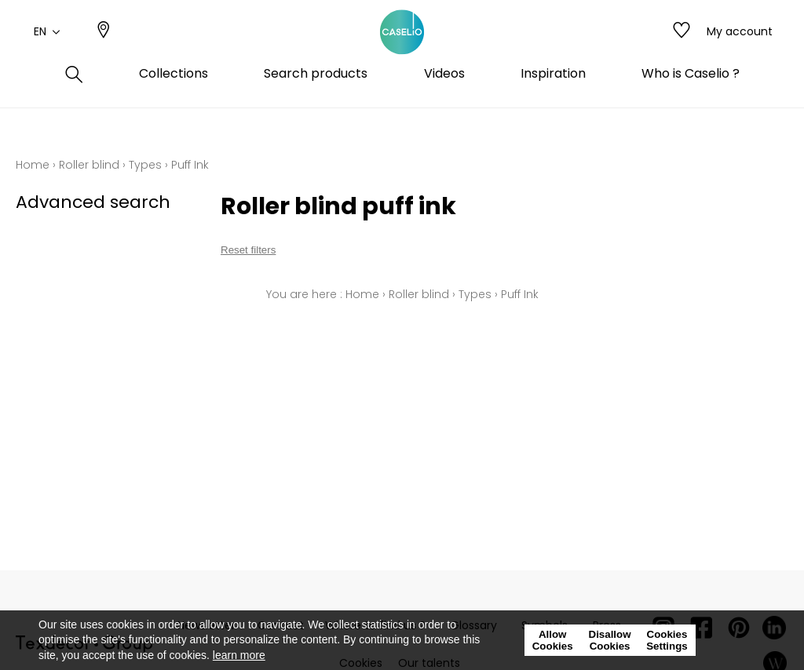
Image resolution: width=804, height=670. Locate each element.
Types (145, 165)
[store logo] (402, 49)
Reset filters (248, 250)
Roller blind (89, 165)
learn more (239, 655)
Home (32, 165)
